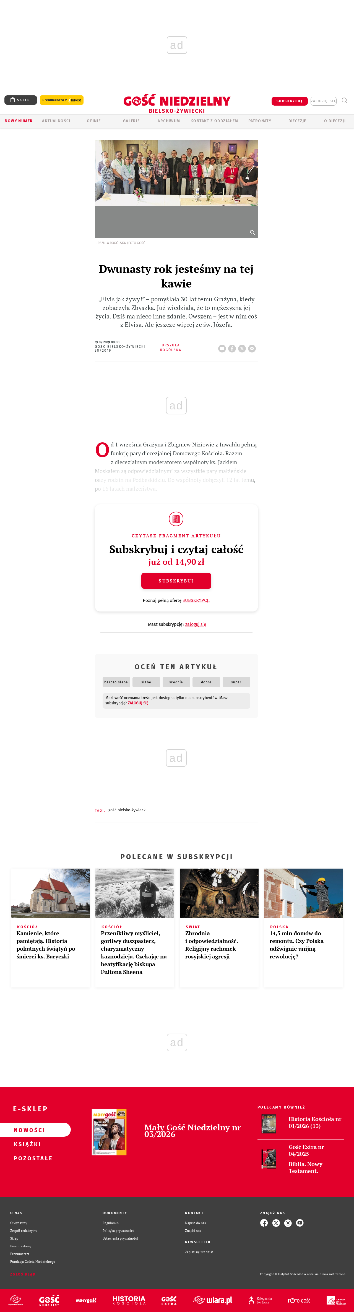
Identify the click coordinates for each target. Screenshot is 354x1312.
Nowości (26, 1130)
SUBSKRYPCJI (196, 600)
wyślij (253, 346)
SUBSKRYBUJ (290, 101)
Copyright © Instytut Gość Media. (283, 1274)
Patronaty (260, 121)
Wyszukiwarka (344, 100)
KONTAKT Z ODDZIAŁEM (214, 121)
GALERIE (131, 121)
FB (233, 346)
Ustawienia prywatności (120, 1238)
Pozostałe (26, 1158)
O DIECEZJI (335, 121)
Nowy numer (19, 121)
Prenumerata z (61, 100)
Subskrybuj (176, 581)
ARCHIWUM (169, 121)
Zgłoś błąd (23, 1274)
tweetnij (243, 346)
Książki (26, 1144)
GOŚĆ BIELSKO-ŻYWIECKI (127, 810)
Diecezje (297, 121)
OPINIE (94, 121)
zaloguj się (323, 101)
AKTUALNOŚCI (56, 121)
